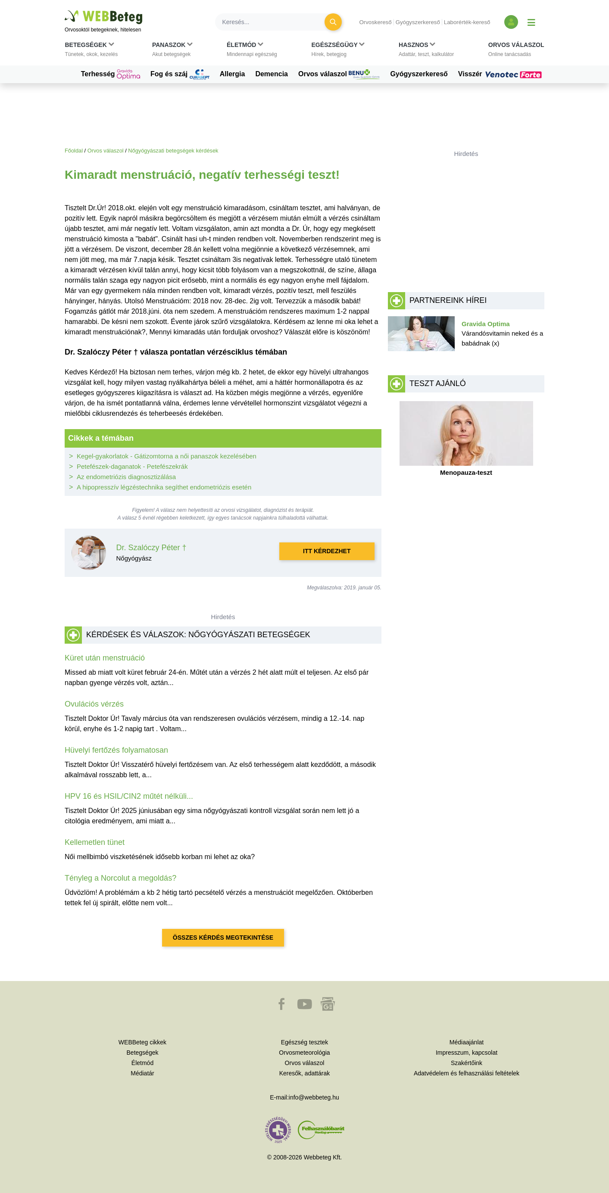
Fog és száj (179, 74)
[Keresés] (275, 22)
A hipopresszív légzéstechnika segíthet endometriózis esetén (164, 487)
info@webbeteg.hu (314, 1097)
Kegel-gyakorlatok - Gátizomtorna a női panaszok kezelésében (166, 456)
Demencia (271, 74)
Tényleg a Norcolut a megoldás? (120, 878)
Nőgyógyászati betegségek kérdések (173, 150)
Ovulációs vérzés (94, 704)
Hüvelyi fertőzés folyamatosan (116, 750)
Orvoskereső (375, 22)
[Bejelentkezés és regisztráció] (511, 22)
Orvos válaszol (339, 74)
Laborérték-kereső (467, 22)
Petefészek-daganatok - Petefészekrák (132, 466)
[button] (91, 51)
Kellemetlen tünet (95, 842)
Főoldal (74, 150)
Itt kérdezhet (326, 551)
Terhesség (110, 74)
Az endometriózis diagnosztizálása (126, 476)
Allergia (232, 74)
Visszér (501, 74)
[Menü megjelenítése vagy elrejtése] (531, 22)
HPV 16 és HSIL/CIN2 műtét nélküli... (129, 796)
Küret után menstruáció (105, 658)
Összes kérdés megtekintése (223, 937)
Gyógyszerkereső (418, 22)
